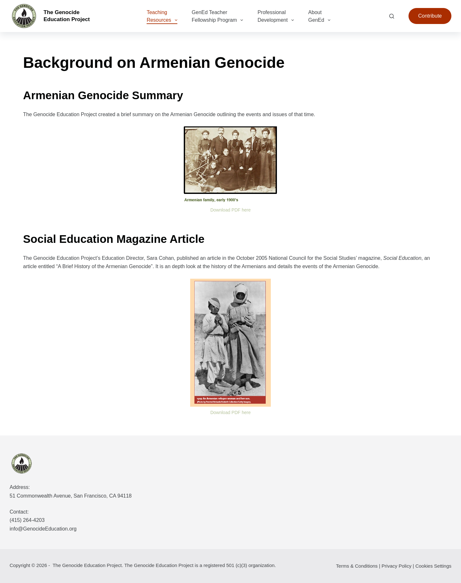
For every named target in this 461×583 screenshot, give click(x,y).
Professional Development (276, 17)
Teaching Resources (163, 17)
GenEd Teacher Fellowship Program (219, 17)
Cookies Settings (433, 566)
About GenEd (320, 17)
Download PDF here (230, 209)
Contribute (430, 16)
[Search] (391, 16)
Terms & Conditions (357, 566)
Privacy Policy (396, 566)
